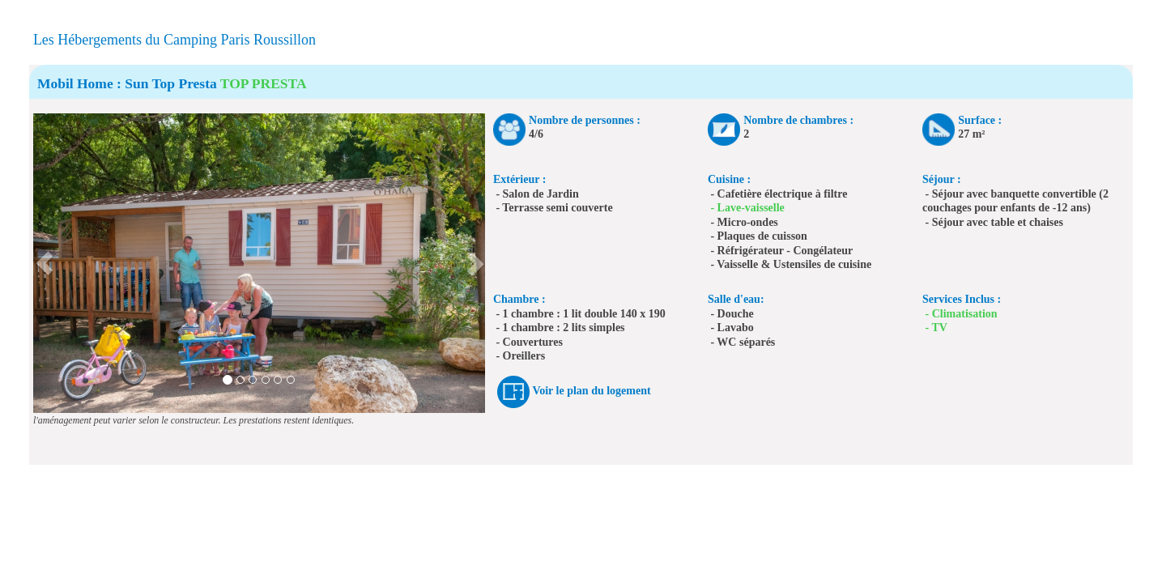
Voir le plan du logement (591, 391)
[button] (44, 263)
